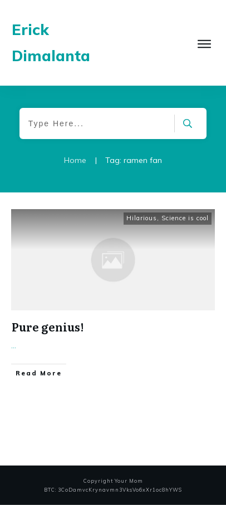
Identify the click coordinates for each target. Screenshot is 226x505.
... (13, 345)
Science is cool (185, 218)
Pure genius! (47, 326)
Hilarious (141, 218)
